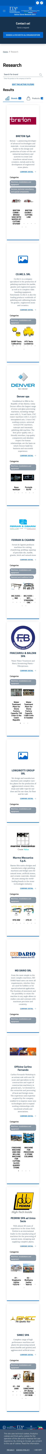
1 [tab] (13, 223)
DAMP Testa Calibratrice (16, 342)
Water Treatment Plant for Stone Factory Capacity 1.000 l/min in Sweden (29, 710)
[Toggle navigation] (4, 11)
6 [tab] (31, 223)
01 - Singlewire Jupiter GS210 (16, 1281)
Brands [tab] (13, 98)
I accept (38, 1450)
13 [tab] (33, 492)
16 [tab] (26, 606)
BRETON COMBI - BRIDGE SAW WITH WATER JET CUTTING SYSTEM (16, 217)
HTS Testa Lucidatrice (28, 342)
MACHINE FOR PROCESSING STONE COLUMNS (29, 1152)
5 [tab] (27, 223)
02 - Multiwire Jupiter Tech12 (29, 1281)
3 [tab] (20, 223)
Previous (8, 209)
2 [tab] (16, 223)
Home (5, 51)
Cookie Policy (23, 1450)
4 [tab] (24, 223)
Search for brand (11, 74)
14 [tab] (35, 602)
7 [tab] (35, 223)
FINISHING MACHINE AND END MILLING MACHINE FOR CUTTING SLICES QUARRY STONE (16, 1157)
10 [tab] (22, 492)
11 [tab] (26, 492)
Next (38, 209)
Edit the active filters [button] (23, 84)
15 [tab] (22, 606)
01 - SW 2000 (16, 1387)
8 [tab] (22, 227)
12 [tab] (29, 492)
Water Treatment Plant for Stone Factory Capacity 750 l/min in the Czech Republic (16, 711)
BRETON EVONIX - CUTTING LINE (29, 213)
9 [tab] (26, 227)
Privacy (11, 1450)
